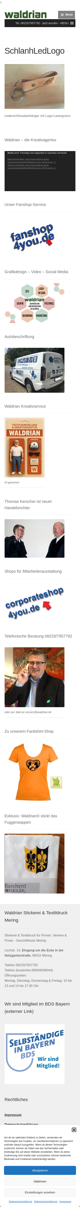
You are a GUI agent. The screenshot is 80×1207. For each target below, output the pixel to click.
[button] (74, 1130)
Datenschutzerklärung (20, 1201)
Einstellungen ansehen (40, 1192)
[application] (40, 171)
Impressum (65, 1201)
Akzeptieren (40, 1170)
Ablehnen (40, 1181)
